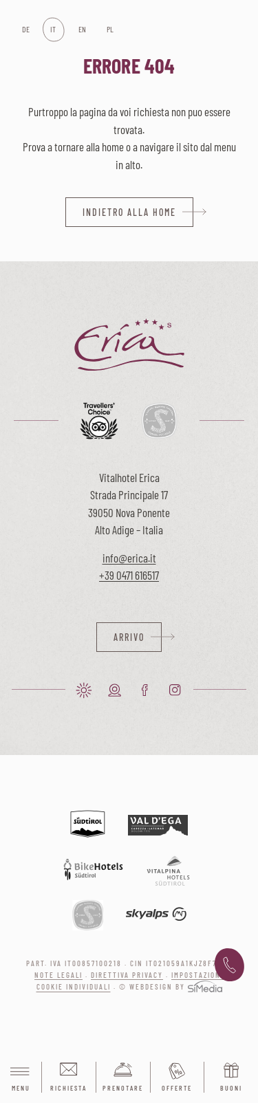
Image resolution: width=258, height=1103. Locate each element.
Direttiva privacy (127, 974)
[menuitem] (25, 29)
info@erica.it (129, 558)
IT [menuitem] (53, 29)
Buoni (231, 1088)
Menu (20, 1078)
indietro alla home (129, 212)
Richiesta (68, 1088)
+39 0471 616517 (129, 575)
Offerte (177, 1088)
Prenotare (123, 1088)
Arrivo (129, 637)
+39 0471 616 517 (229, 965)
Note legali (58, 974)
